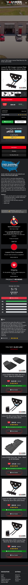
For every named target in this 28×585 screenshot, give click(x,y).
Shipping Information (6, 579)
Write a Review (14, 298)
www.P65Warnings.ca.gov (18, 212)
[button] (25, 80)
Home (2, 575)
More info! (24, 111)
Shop (2, 576)
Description (14, 147)
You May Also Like (14, 155)
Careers (17, 580)
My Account (18, 579)
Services (3, 578)
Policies (17, 578)
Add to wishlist (20, 121)
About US (17, 575)
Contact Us (17, 576)
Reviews (14, 151)
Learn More (18, 131)
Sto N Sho (23, 117)
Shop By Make (4, 582)
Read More (14, 257)
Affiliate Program (5, 580)
